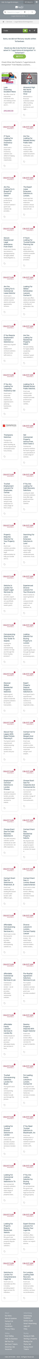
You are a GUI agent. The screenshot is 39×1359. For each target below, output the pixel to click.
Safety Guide (28, 1321)
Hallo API (27, 1326)
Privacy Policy (10, 1329)
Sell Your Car (9, 1341)
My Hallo (29, 2)
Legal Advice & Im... (19, 16)
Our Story (8, 1316)
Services (9, 22)
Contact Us (9, 1321)
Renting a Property (30, 1339)
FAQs (25, 1329)
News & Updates (11, 1318)
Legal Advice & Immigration (23, 22)
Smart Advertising (30, 1323)
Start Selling (9, 1336)
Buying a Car (28, 1341)
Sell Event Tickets (11, 1344)
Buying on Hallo (29, 1336)
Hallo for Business (11, 1339)
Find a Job (27, 1344)
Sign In (19, 56)
